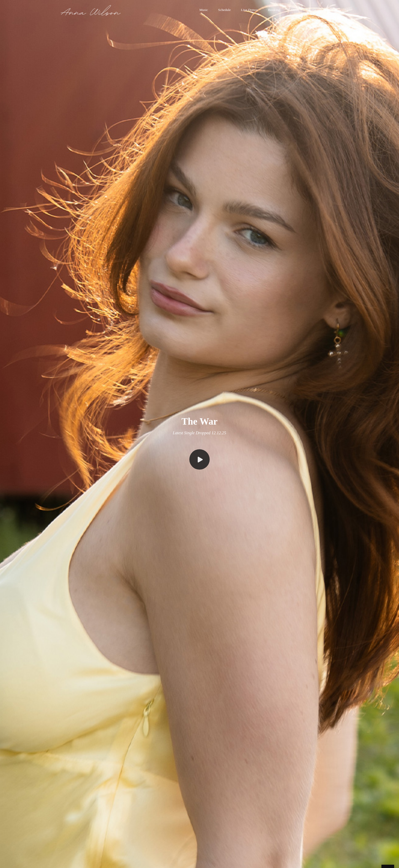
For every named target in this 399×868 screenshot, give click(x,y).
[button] (203, 10)
